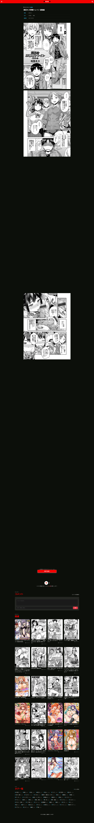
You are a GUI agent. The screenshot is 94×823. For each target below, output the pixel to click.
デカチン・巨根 (20, 802)
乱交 (18, 804)
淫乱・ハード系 (37, 797)
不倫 (39, 807)
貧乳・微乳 (38, 799)
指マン (24, 804)
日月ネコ (30, 13)
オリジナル (64, 799)
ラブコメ (19, 807)
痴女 (58, 802)
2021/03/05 (31, 18)
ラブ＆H (37, 794)
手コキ (64, 802)
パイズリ (68, 797)
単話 (34, 15)
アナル (18, 799)
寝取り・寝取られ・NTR (48, 794)
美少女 (71, 792)
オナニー (55, 804)
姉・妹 (46, 799)
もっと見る (77, 789)
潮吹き (54, 797)
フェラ (55, 792)
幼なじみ (32, 804)
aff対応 (30, 15)
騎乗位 (65, 794)
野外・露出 (55, 799)
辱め (31, 799)
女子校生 (63, 792)
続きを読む (47, 571)
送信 (75, 607)
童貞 (33, 807)
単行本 (39, 792)
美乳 (61, 797)
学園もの (47, 797)
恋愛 (25, 799)
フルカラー (28, 794)
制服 (72, 794)
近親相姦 (45, 802)
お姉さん (47, 804)
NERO (47, 1)
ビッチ (26, 807)
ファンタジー (27, 797)
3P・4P (18, 797)
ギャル (39, 804)
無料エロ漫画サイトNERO (48, 814)
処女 (59, 794)
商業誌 (31, 7)
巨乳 (32, 792)
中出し (47, 792)
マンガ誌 (29, 802)
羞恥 (52, 802)
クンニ (37, 802)
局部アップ (72, 804)
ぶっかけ (73, 799)
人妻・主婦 (19, 794)
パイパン (64, 804)
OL (71, 802)
